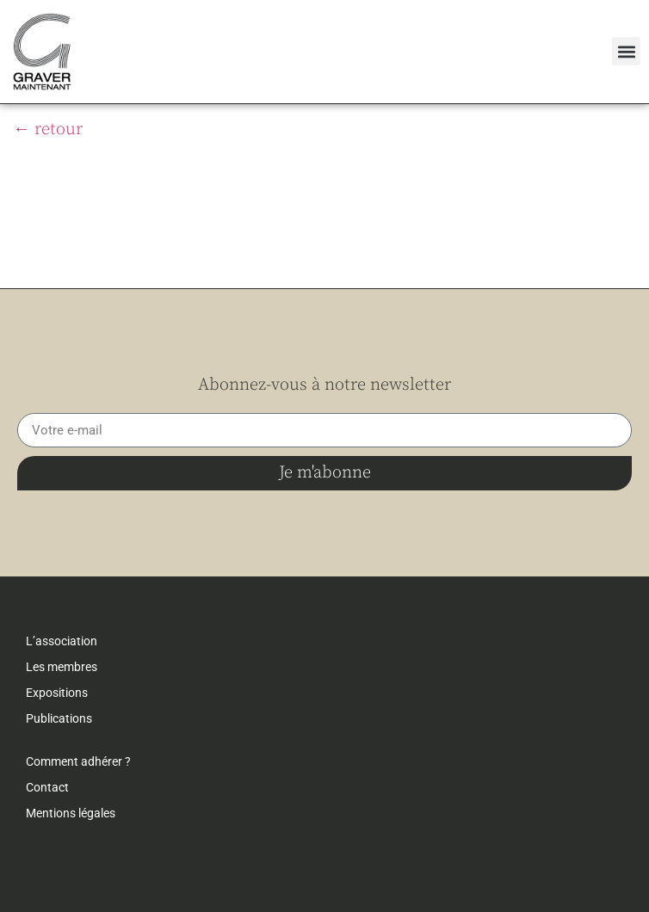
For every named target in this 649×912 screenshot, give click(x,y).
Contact (47, 787)
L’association (61, 641)
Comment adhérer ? (78, 761)
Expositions (57, 692)
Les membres (61, 667)
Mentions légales (70, 813)
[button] (626, 51)
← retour (48, 129)
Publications (59, 718)
